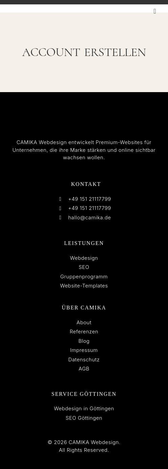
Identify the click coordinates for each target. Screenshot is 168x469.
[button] (155, 11)
